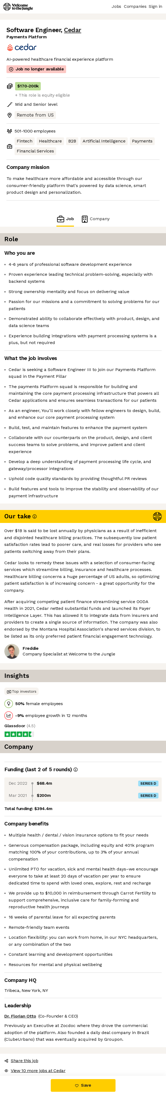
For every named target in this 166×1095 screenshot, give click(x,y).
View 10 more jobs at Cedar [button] (35, 1070)
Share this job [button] (21, 1060)
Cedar (72, 30)
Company (95, 219)
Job (65, 219)
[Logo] (18, 7)
